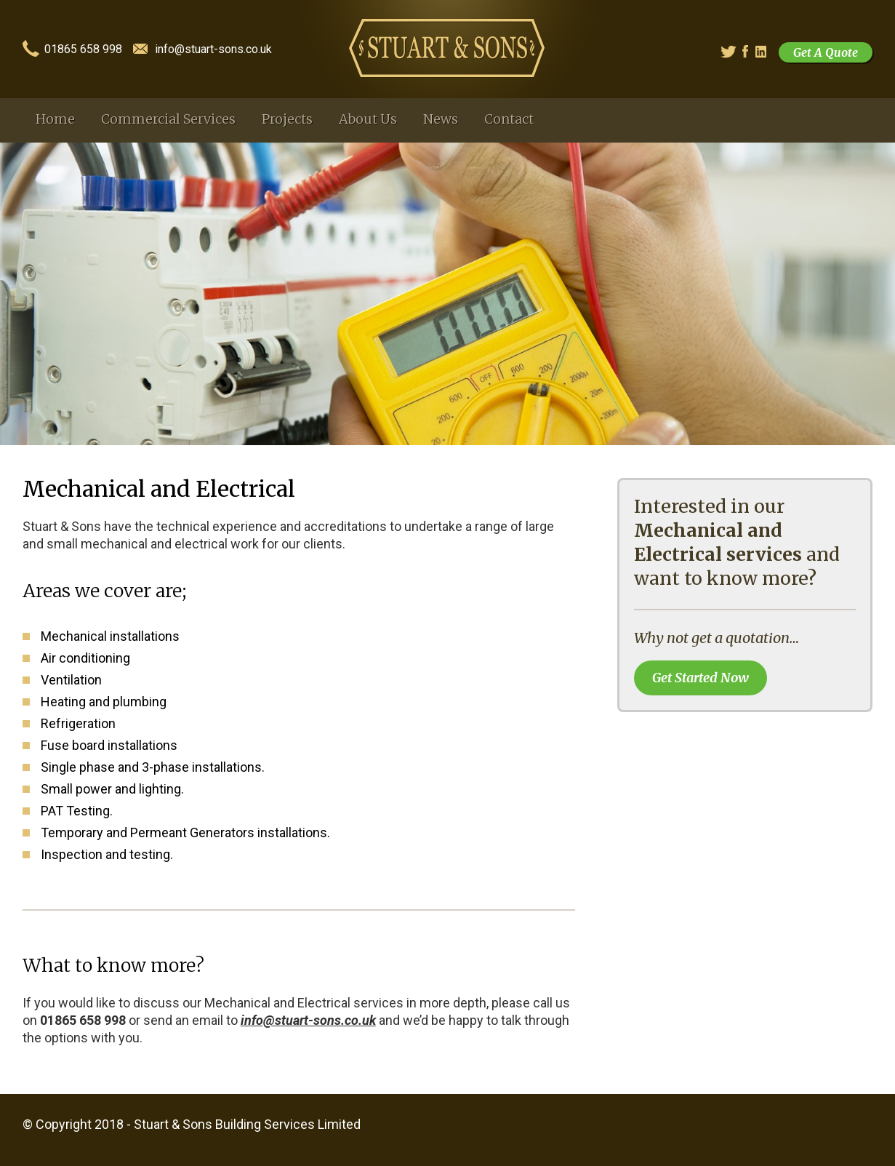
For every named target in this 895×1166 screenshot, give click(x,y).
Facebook (750, 52)
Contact (509, 119)
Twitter (726, 52)
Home (55, 119)
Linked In (762, 52)
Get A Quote (825, 52)
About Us (368, 119)
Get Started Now (700, 677)
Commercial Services (168, 119)
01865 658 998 (83, 50)
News (440, 119)
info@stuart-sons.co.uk (213, 50)
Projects (287, 119)
